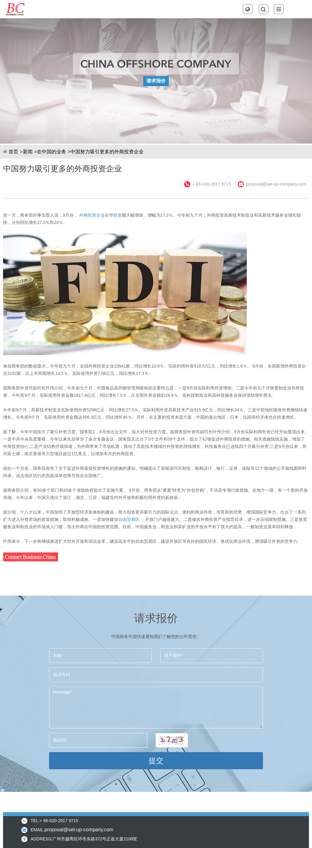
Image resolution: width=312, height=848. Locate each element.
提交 (156, 760)
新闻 (28, 151)
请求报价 (156, 80)
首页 (13, 151)
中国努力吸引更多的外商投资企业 (107, 151)
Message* (156, 707)
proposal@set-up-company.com (276, 184)
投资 (117, 215)
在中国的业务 (51, 151)
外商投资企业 (92, 215)
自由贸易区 (129, 519)
